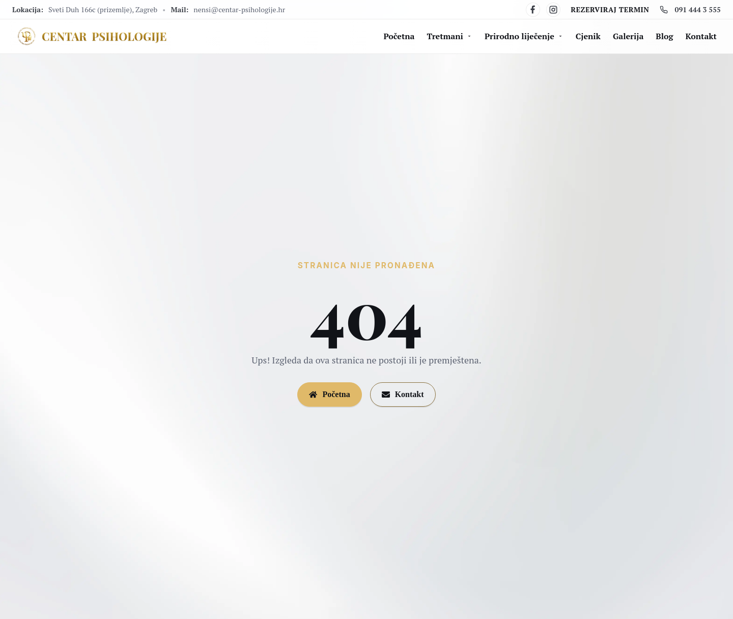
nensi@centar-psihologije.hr (239, 9)
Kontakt (701, 36)
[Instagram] (553, 10)
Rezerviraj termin (610, 9)
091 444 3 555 (690, 9)
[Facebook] (533, 10)
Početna (399, 36)
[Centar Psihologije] (91, 36)
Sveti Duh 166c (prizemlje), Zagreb (102, 9)
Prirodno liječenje (524, 36)
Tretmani (449, 36)
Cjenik (588, 36)
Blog (664, 36)
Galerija (628, 36)
